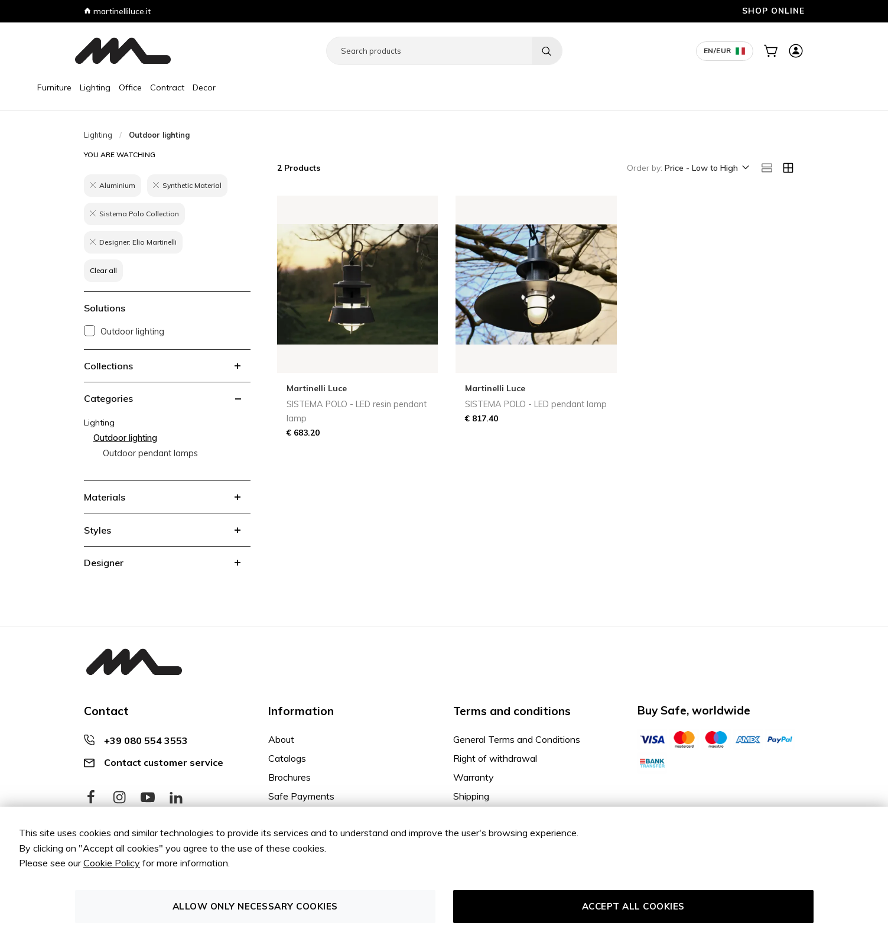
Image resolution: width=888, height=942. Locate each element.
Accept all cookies (633, 906)
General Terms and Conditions (516, 739)
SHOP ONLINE (773, 10)
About (281, 739)
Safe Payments (301, 796)
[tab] (167, 366)
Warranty (473, 777)
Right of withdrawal (495, 758)
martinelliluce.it (117, 11)
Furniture (96, 87)
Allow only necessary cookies (255, 906)
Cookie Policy (111, 863)
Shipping (471, 796)
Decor (246, 87)
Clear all (103, 270)
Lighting (137, 87)
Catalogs (287, 758)
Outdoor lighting (132, 331)
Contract (209, 87)
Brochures (289, 777)
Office (172, 87)
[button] (706, 168)
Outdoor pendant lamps (150, 453)
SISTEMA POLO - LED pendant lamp (536, 404)
